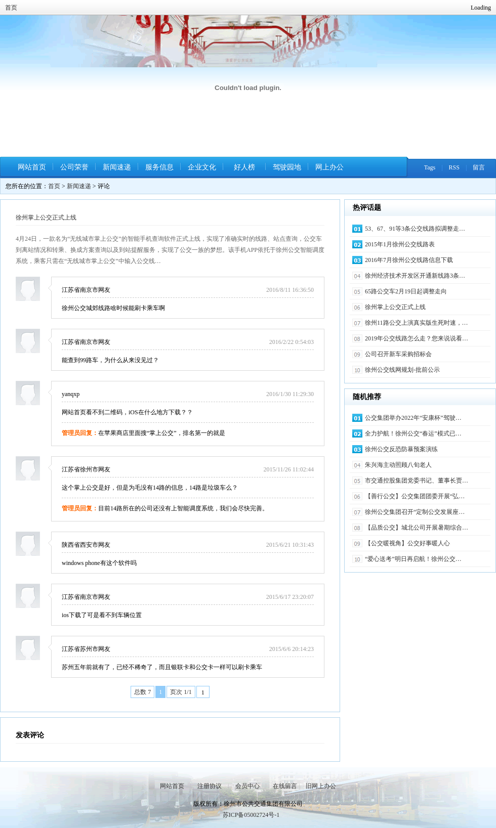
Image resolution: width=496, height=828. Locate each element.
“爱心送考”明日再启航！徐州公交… (413, 558)
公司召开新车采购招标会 (398, 354)
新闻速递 (117, 167)
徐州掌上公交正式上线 (46, 217)
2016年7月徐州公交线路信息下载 (409, 260)
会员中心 (247, 786)
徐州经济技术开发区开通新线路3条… (415, 275)
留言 (479, 167)
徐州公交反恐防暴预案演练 (401, 449)
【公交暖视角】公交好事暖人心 (407, 543)
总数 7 (142, 691)
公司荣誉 (74, 167)
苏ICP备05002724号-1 (251, 814)
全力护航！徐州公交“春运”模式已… (413, 433)
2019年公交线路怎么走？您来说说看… (416, 338)
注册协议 (209, 786)
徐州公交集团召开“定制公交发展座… (415, 511)
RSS (454, 167)
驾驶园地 (287, 167)
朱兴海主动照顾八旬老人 (398, 464)
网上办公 (329, 167)
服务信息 (159, 167)
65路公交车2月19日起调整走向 (406, 291)
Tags (430, 167)
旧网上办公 (321, 786)
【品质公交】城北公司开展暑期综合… (416, 527)
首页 (11, 7)
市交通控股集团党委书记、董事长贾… (416, 480)
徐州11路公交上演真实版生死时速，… (416, 322)
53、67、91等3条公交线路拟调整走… (415, 228)
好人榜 (244, 167)
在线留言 (285, 786)
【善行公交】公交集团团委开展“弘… (415, 496)
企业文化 (202, 167)
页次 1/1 (180, 691)
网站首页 (32, 167)
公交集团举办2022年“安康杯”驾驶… (413, 417)
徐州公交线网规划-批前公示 (402, 369)
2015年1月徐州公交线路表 (400, 244)
